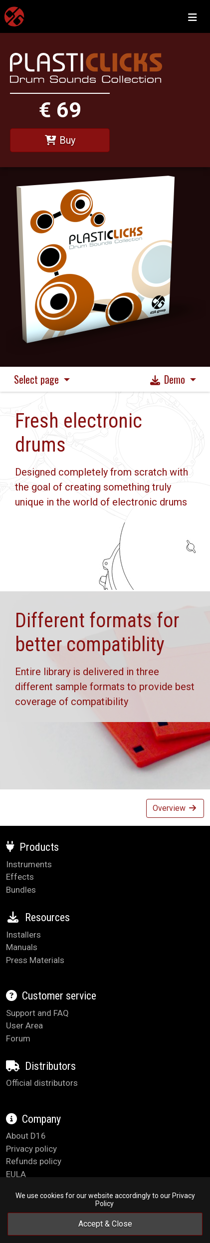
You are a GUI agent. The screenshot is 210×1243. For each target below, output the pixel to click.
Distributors (41, 1066)
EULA (16, 1174)
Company (33, 1119)
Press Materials (35, 960)
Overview (175, 808)
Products (32, 847)
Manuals (21, 947)
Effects (20, 877)
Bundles (21, 890)
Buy (59, 140)
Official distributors (42, 1083)
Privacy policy (31, 1149)
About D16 (26, 1136)
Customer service (51, 996)
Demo (168, 379)
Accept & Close (105, 1224)
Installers (23, 935)
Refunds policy (33, 1161)
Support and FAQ (37, 1013)
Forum (18, 1038)
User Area (24, 1025)
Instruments (29, 864)
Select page (37, 379)
